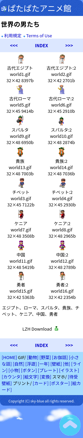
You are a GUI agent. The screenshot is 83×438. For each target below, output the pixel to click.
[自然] (18, 364)
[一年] (43, 364)
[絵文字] (31, 377)
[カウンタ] (12, 377)
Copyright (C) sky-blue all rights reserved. (41, 400)
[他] (66, 364)
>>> (69, 45)
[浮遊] (31, 364)
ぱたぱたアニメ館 (36, 8)
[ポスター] (59, 383)
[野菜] (45, 357)
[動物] (33, 357)
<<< (14, 45)
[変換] (45, 377)
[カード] (41, 383)
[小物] (14, 370)
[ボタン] (29, 370)
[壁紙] (56, 364)
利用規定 (11, 35)
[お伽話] (60, 357)
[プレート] (48, 370)
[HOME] (9, 357)
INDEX (41, 45)
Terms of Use (38, 35)
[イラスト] (69, 370)
